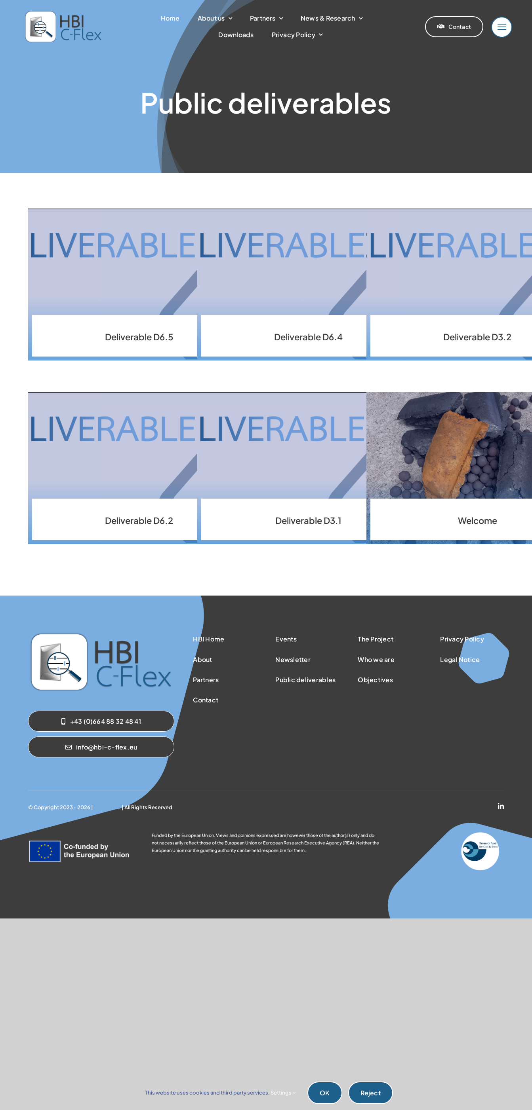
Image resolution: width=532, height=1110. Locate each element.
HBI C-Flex (107, 807)
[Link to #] (501, 27)
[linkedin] (501, 806)
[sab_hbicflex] (101, 634)
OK (325, 1093)
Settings (283, 1092)
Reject (370, 1093)
